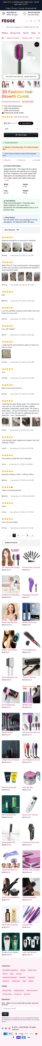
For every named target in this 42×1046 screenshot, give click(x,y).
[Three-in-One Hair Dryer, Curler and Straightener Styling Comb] (31, 669)
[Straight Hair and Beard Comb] (11, 751)
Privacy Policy (7, 994)
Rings (33, 33)
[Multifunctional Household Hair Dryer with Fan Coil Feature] (11, 724)
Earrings (19, 974)
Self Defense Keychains (10, 970)
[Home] (10, 21)
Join (5, 1014)
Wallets (31, 981)
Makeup (5, 33)
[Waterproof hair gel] (11, 779)
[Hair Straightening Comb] (31, 641)
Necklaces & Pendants (10, 977)
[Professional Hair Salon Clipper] (31, 834)
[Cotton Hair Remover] (11, 861)
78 (27, 535)
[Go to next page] (32, 535)
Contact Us (17, 994)
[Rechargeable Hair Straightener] (11, 834)
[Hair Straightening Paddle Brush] (11, 696)
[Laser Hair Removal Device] (31, 944)
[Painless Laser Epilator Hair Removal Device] (11, 944)
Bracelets (23, 977)
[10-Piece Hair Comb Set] (31, 559)
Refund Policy (7, 990)
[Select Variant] (21, 129)
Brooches (31, 977)
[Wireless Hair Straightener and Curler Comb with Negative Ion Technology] (31, 696)
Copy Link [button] (21, 160)
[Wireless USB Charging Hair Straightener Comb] (31, 861)
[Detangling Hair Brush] (31, 586)
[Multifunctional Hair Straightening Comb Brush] (31, 614)
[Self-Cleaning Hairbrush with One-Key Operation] (31, 724)
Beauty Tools (15, 33)
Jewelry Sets (16, 981)
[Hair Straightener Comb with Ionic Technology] (31, 751)
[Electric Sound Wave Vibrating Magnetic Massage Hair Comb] (11, 641)
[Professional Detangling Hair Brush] (11, 586)
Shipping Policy (19, 990)
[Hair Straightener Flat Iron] (11, 669)
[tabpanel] (21, 385)
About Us (27, 994)
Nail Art (26, 33)
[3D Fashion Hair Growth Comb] (11, 559)
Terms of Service (32, 990)
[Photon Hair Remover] (11, 614)
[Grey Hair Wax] (31, 779)
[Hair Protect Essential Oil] (11, 916)
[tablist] (21, 230)
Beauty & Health (13, 38)
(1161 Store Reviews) (21, 117)
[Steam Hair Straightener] (11, 889)
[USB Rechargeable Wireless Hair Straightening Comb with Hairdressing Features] (31, 889)
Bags (24, 981)
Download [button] (36, 160)
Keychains (6, 981)
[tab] (12, 230)
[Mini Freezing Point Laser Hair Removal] (11, 806)
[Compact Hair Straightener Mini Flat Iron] (31, 916)
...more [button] (6, 180)
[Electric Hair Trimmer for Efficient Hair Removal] (31, 806)
